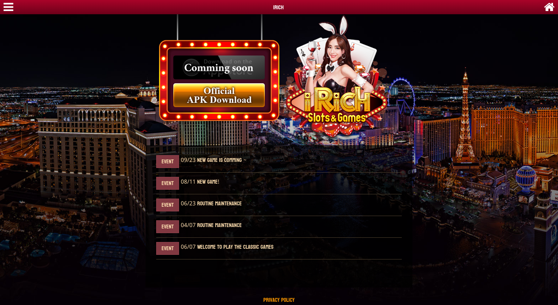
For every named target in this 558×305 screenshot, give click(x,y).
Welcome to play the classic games (234, 247)
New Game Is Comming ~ (221, 160)
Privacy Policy (279, 300)
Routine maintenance (219, 204)
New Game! (207, 182)
